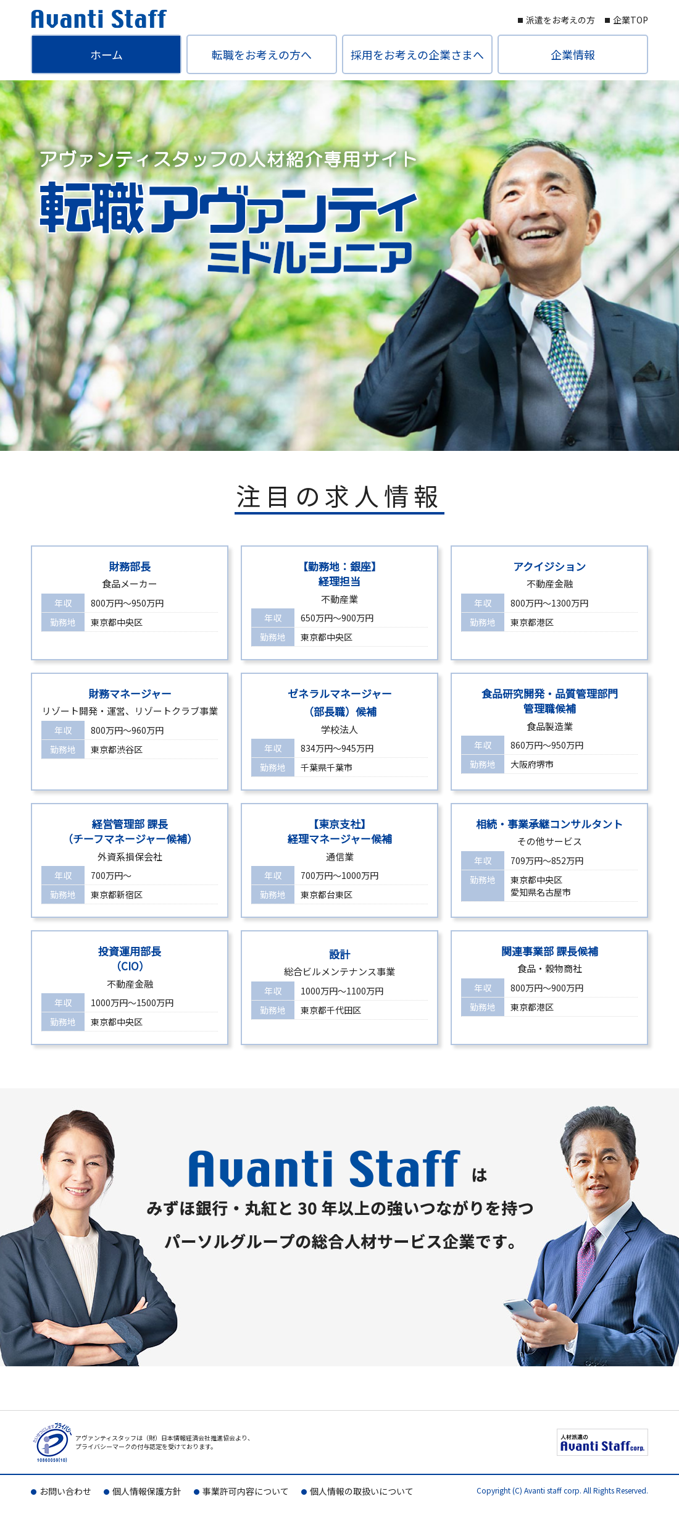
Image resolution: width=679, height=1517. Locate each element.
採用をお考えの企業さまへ (417, 54)
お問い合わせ (65, 1491)
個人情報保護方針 (146, 1491)
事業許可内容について (245, 1491)
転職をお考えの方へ (262, 54)
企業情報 (573, 54)
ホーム (106, 54)
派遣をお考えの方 (560, 20)
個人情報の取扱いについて (362, 1491)
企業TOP (630, 20)
